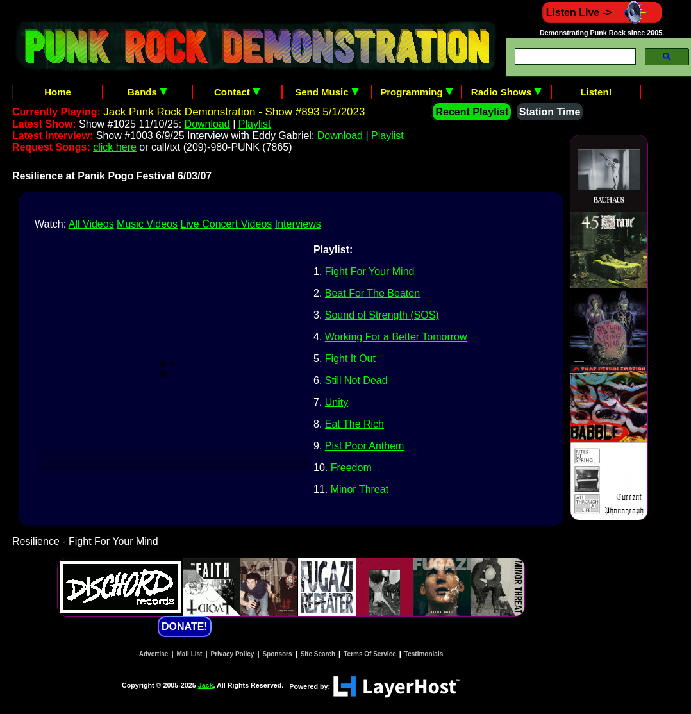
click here (115, 147)
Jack (205, 685)
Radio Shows (506, 92)
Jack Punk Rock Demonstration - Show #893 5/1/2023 (234, 112)
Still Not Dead (356, 380)
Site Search (318, 654)
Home (57, 92)
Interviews (298, 224)
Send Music (327, 92)
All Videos (91, 224)
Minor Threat (359, 489)
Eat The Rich (354, 424)
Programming (416, 92)
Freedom (351, 467)
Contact (237, 92)
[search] (574, 57)
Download (207, 124)
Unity (336, 402)
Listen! (596, 92)
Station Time (550, 111)
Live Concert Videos (226, 224)
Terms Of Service (370, 654)
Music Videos (147, 224)
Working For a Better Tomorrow (396, 336)
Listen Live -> (602, 12)
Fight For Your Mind (370, 271)
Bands (147, 92)
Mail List (189, 654)
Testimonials (423, 654)
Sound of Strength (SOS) (382, 315)
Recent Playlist (471, 111)
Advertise (154, 654)
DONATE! (185, 626)
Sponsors (277, 654)
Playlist (254, 124)
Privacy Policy (232, 654)
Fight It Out (350, 358)
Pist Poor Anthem (364, 445)
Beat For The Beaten (372, 293)
